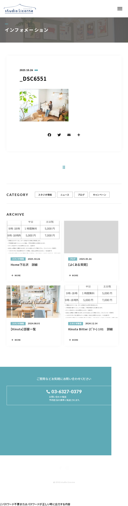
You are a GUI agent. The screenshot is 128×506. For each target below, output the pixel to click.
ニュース (64, 196)
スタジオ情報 (45, 196)
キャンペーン (99, 196)
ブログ (81, 196)
